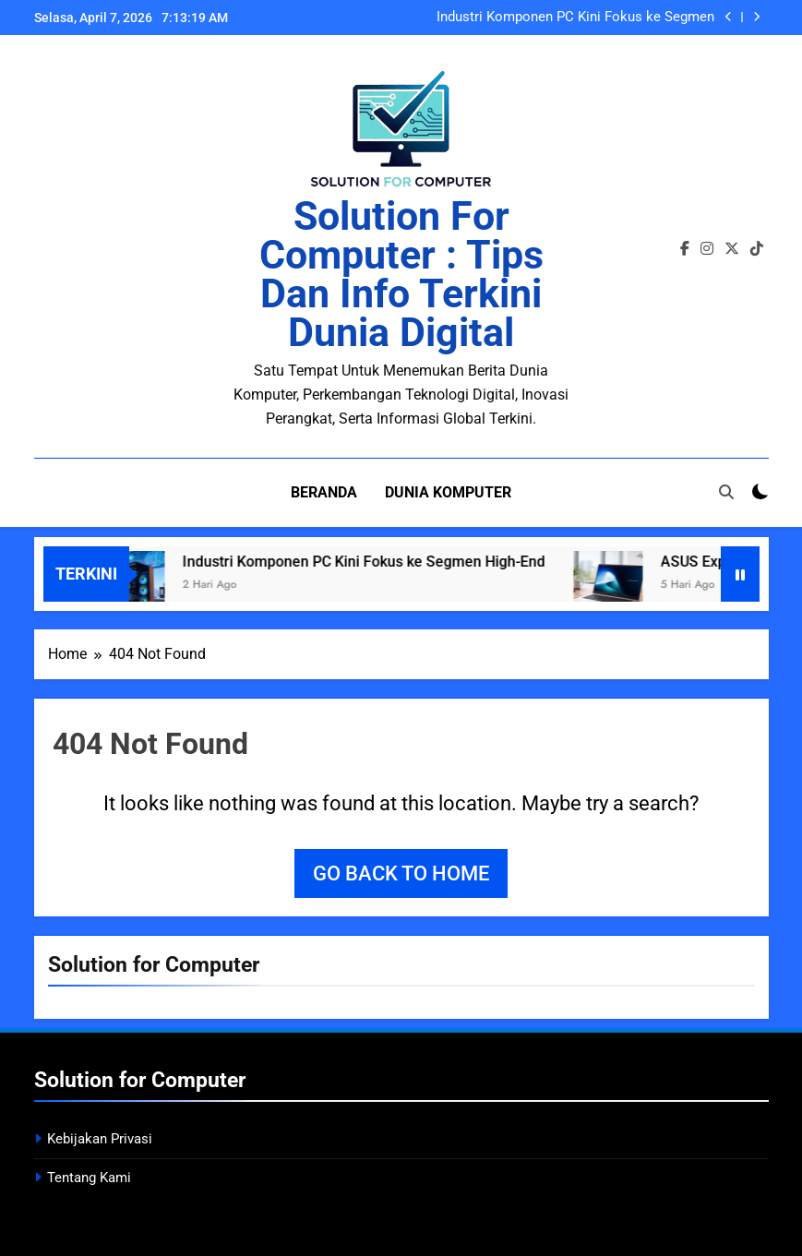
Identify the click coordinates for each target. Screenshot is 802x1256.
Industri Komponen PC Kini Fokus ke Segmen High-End (575, 17)
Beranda (324, 492)
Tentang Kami (89, 1176)
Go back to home (401, 872)
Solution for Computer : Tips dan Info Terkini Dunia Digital (401, 274)
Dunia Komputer (448, 492)
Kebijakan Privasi (99, 1138)
